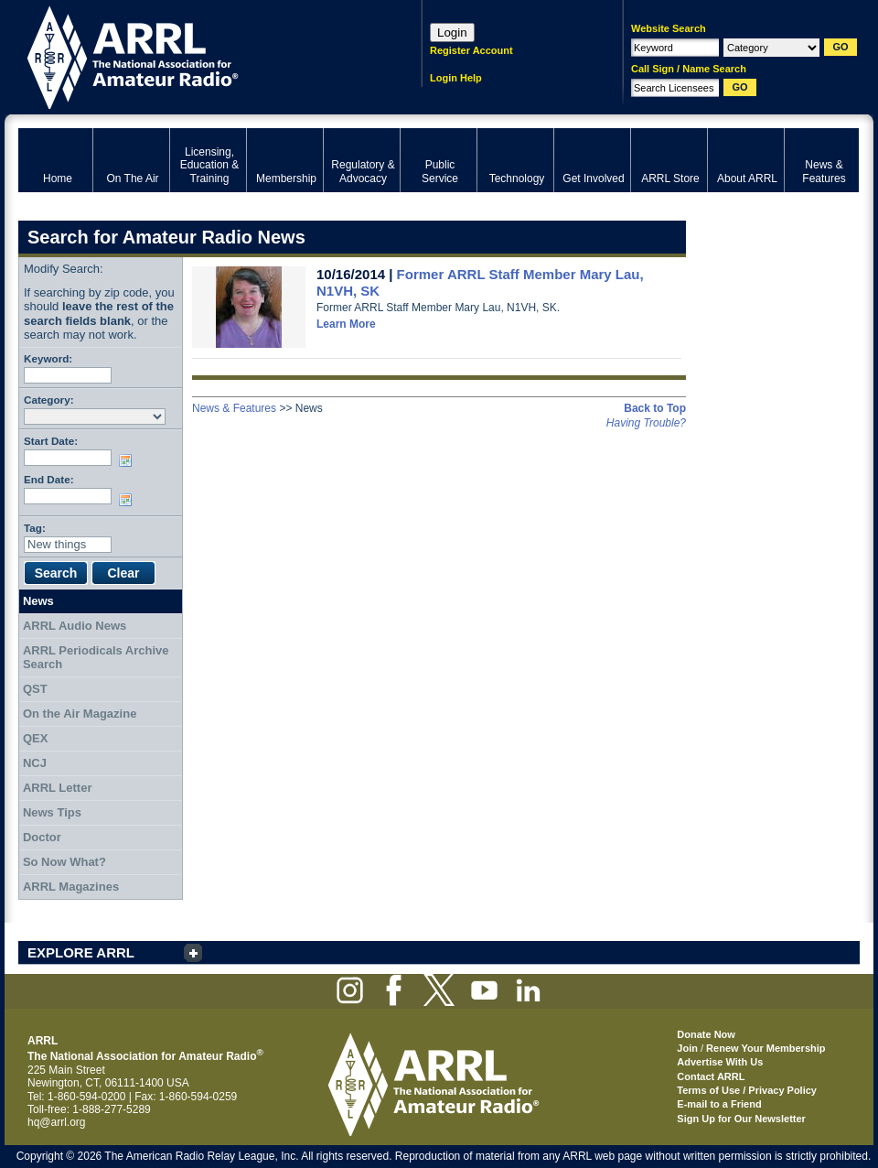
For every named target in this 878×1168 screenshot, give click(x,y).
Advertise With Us (720, 1061)
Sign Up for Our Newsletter (741, 1118)
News (38, 601)
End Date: (49, 479)
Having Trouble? (646, 422)
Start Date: (51, 441)
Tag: (35, 528)
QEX (35, 738)
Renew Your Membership (765, 1048)
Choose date (129, 460)
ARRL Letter (57, 788)
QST (35, 689)
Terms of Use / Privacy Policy (747, 1090)
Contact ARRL (710, 1076)
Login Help (456, 77)
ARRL (196, 55)
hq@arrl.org (56, 1122)
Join (687, 1048)
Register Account (471, 50)
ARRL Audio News (74, 626)
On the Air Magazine (79, 713)
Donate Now (706, 1034)
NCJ (35, 763)
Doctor (42, 837)
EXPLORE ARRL (80, 952)
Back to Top (655, 408)
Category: (49, 400)
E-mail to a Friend (719, 1103)
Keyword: (48, 358)
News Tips (52, 812)
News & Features (234, 408)
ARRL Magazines (71, 886)
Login (452, 32)
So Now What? (64, 862)
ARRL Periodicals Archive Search (96, 657)
